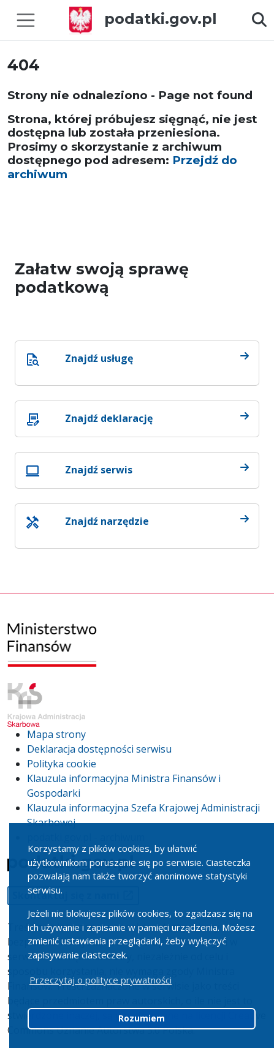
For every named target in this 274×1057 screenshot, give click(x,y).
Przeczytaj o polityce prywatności (100, 980)
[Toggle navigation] (25, 20)
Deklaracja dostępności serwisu (99, 749)
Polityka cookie (61, 763)
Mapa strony (56, 734)
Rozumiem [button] (141, 1018)
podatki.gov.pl (143, 19)
